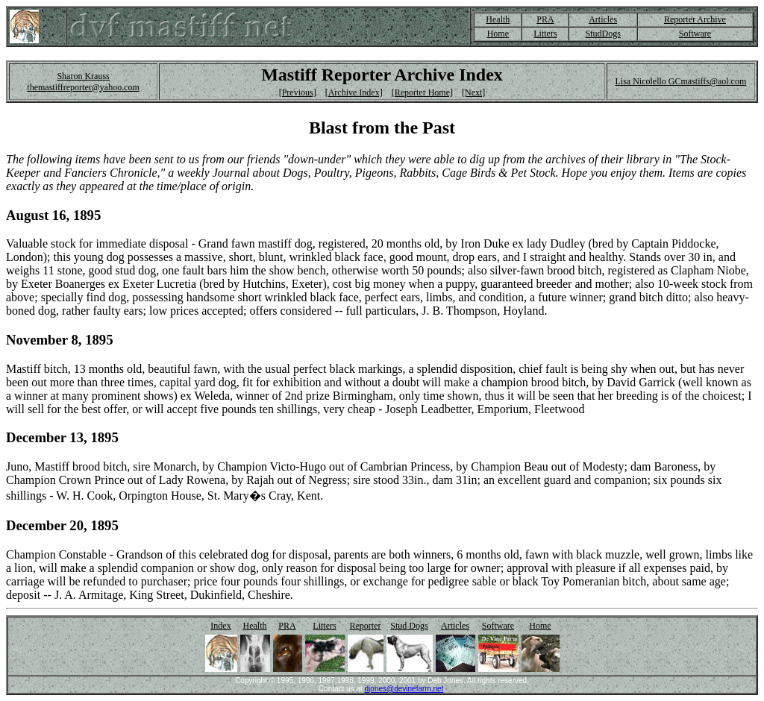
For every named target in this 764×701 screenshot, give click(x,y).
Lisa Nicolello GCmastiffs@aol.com (680, 81)
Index (220, 625)
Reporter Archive (695, 19)
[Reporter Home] (422, 92)
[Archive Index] (354, 92)
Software (695, 33)
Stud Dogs (409, 625)
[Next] (473, 92)
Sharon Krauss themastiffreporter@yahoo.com (83, 81)
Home (498, 33)
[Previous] (297, 92)
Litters (545, 33)
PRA (545, 19)
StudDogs (602, 33)
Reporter (365, 625)
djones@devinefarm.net (404, 689)
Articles (603, 19)
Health (498, 19)
